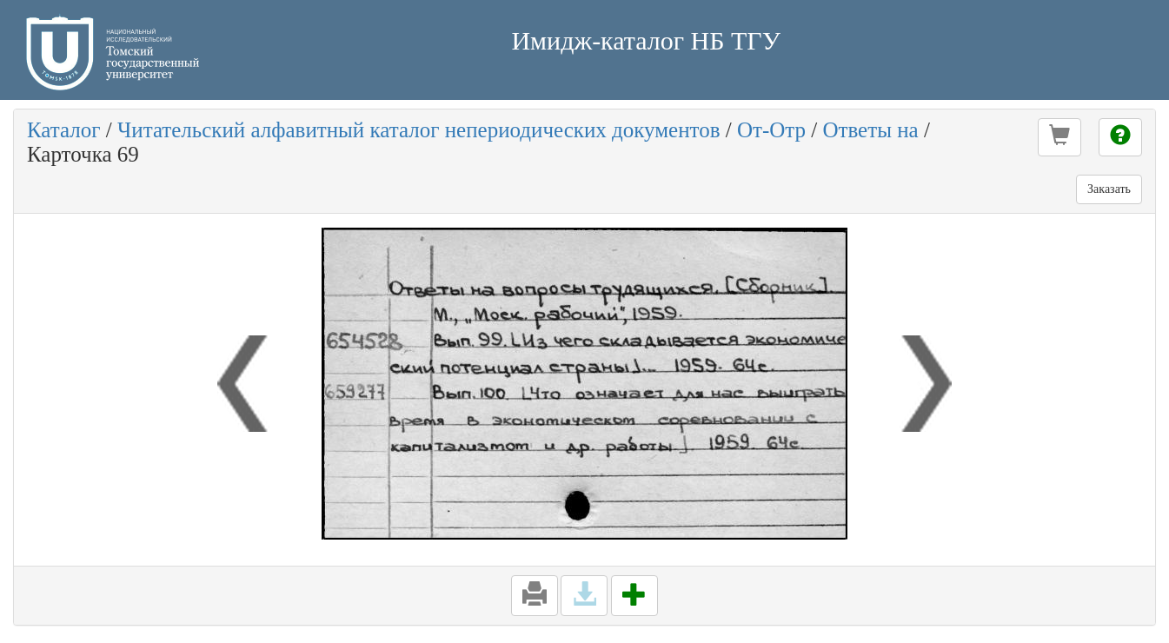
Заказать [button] (1109, 189)
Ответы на (870, 130)
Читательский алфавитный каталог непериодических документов (418, 130)
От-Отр (771, 130)
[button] (1059, 137)
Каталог (64, 130)
